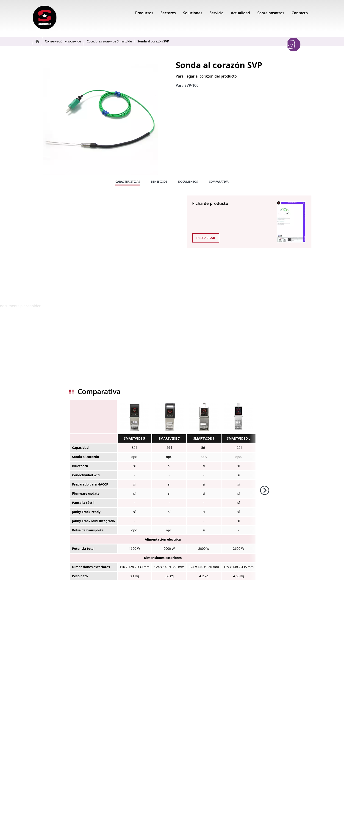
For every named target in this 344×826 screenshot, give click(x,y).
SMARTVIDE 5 (134, 438)
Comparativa (219, 182)
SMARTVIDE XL (238, 438)
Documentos (188, 182)
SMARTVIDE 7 (169, 438)
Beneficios (159, 182)
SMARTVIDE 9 (203, 438)
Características (127, 182)
